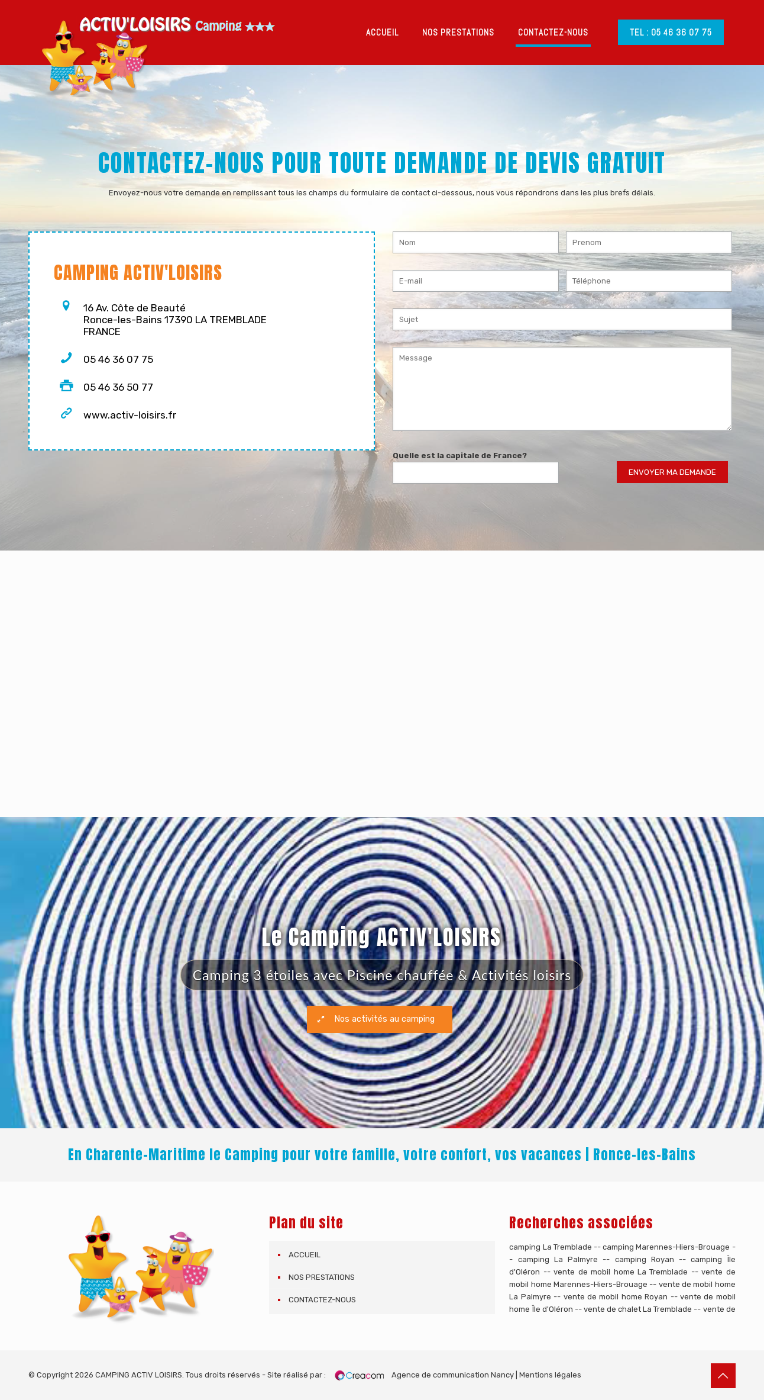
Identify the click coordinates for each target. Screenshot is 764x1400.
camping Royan (644, 1259)
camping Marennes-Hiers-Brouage (666, 1247)
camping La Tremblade (550, 1247)
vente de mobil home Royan (616, 1296)
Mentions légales (550, 1374)
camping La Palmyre (558, 1259)
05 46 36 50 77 (118, 387)
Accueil (305, 1254)
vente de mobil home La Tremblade (620, 1271)
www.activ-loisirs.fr (129, 415)
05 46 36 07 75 (118, 359)
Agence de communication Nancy (452, 1374)
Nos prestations (322, 1277)
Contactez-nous (322, 1299)
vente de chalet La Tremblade (638, 1309)
